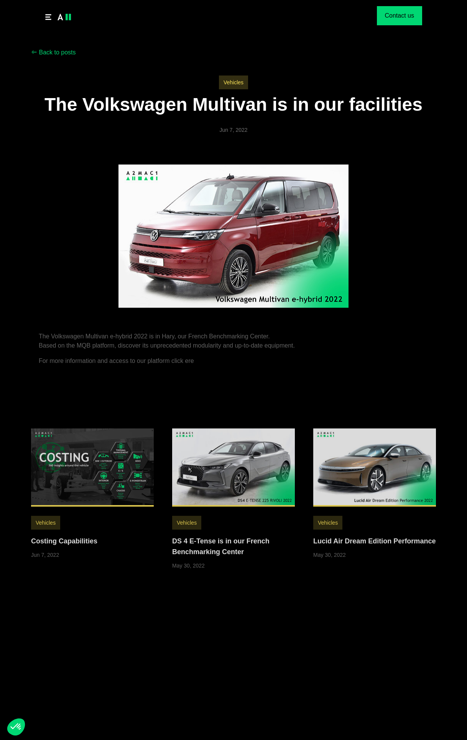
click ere (182, 366)
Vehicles (233, 82)
